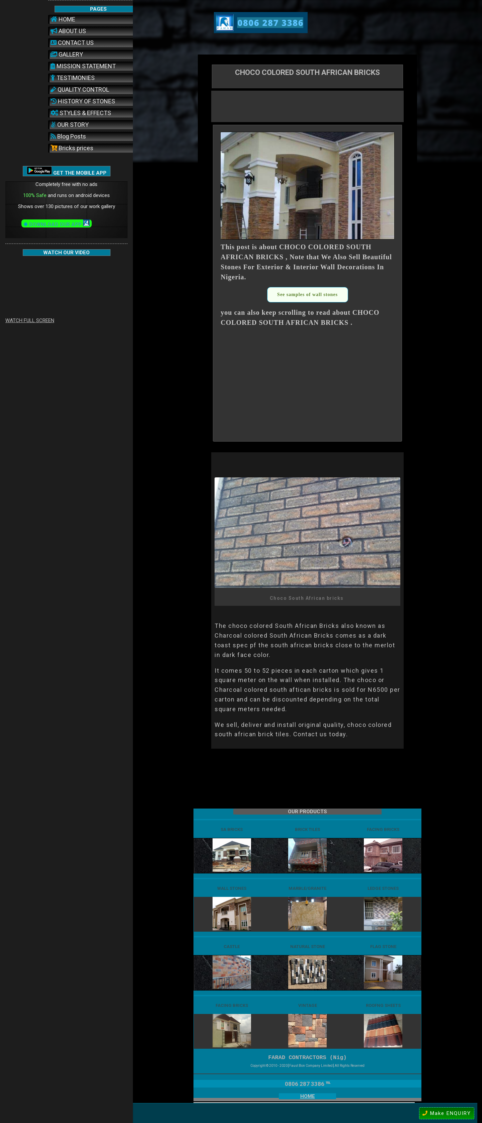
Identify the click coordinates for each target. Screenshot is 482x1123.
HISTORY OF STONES (83, 101)
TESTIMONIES (73, 77)
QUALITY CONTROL (80, 89)
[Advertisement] (307, 106)
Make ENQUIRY (446, 1113)
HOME (63, 19)
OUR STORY (70, 124)
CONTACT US (72, 42)
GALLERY (67, 54)
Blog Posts (68, 136)
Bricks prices (72, 148)
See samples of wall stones (307, 294)
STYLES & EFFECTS (81, 112)
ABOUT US (68, 30)
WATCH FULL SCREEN (29, 320)
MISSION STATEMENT (83, 66)
